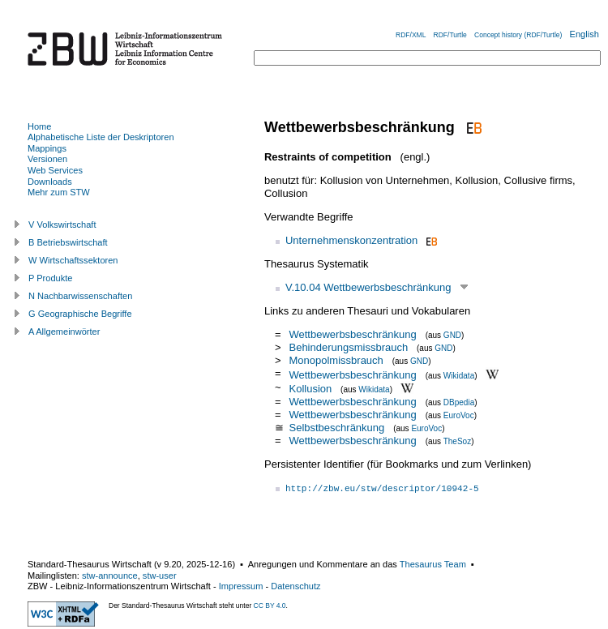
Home (39, 126)
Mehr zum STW (59, 192)
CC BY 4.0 (270, 605)
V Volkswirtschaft (62, 224)
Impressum (241, 586)
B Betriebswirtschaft (68, 242)
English (584, 34)
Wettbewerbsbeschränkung (352, 334)
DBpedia (458, 402)
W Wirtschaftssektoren (73, 260)
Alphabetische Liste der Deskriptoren (101, 137)
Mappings (47, 148)
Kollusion (310, 389)
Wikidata (458, 374)
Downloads (50, 181)
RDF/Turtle (450, 35)
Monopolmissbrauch (336, 360)
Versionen (47, 159)
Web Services (55, 170)
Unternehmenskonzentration (351, 240)
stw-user (160, 575)
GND (452, 335)
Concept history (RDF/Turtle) (518, 35)
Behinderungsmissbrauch (348, 347)
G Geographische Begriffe (80, 314)
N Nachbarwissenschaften (80, 296)
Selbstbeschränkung (336, 427)
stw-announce (110, 575)
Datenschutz (295, 586)
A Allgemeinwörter (64, 331)
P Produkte (50, 278)
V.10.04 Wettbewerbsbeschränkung (368, 287)
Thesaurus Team (433, 564)
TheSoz (457, 441)
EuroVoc (458, 415)
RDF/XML (411, 35)
